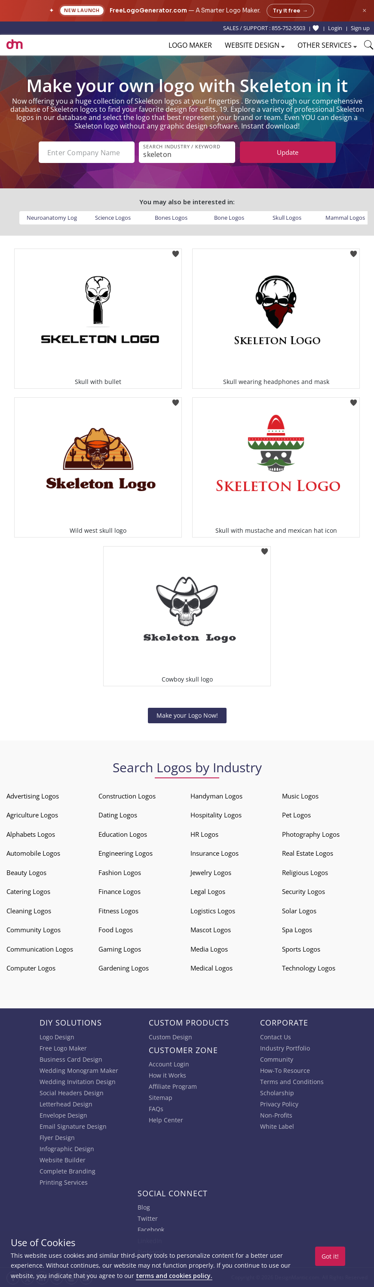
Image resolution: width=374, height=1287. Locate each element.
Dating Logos (117, 815)
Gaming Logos (119, 949)
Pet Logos (296, 815)
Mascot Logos (210, 929)
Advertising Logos (32, 796)
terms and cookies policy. (174, 1276)
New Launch (82, 10)
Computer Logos (30, 968)
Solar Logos (299, 910)
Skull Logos (287, 217)
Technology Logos (308, 968)
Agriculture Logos (32, 815)
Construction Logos (127, 796)
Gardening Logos (123, 968)
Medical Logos (211, 968)
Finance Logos (119, 891)
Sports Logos (301, 949)
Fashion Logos (119, 872)
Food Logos (115, 929)
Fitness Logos (118, 910)
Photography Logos (311, 834)
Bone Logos (229, 217)
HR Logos (204, 834)
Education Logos (122, 834)
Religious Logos (305, 872)
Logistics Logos (212, 910)
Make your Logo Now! (187, 715)
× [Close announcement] (364, 10)
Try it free (290, 10)
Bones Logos (171, 217)
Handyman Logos (216, 796)
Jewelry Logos (210, 872)
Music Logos (300, 796)
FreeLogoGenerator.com (148, 10)
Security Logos (303, 891)
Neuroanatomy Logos (55, 217)
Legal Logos (207, 891)
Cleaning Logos (28, 910)
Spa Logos (297, 929)
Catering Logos (28, 891)
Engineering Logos (125, 853)
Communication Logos (39, 949)
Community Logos (33, 929)
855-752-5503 (288, 28)
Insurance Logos (214, 853)
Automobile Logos (33, 853)
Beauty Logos (26, 872)
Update (287, 152)
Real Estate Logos (307, 853)
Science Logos (113, 217)
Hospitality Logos (216, 815)
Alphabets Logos (30, 834)
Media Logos (209, 949)
